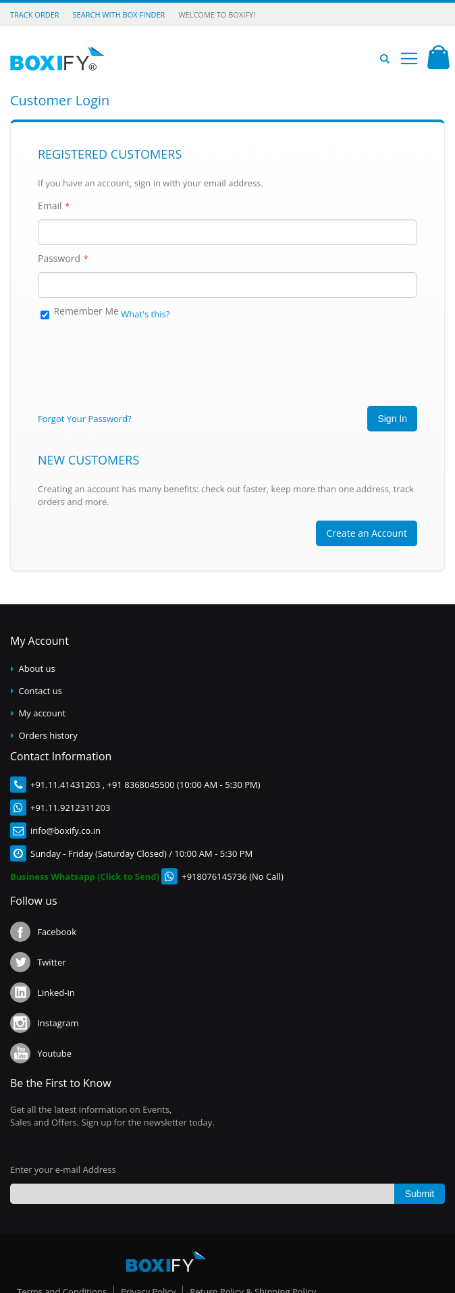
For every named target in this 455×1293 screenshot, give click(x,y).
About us (37, 668)
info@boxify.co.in (65, 830)
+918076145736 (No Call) (233, 876)
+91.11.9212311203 (70, 807)
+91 (37, 785)
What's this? (145, 314)
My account (42, 713)
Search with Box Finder (119, 14)
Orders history (48, 735)
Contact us (40, 691)
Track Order (34, 14)
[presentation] (140, 358)
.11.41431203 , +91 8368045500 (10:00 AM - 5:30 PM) (152, 785)
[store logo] (57, 59)
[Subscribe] (419, 1194)
